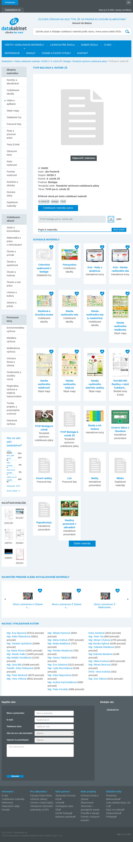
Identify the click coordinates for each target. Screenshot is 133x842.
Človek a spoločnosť (12, 263)
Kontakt (82, 53)
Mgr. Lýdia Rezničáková (60, 668)
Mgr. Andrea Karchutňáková (62, 682)
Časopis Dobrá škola (41, 795)
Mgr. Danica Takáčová (59, 657)
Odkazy (31, 53)
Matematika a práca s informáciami (14, 241)
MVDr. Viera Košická (99, 671)
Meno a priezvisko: (16, 713)
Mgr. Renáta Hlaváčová (60, 650)
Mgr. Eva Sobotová (57, 664)
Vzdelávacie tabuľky (13, 92)
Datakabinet (7, 61)
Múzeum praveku (64, 816)
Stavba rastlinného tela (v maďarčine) (94, 315)
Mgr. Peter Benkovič (17, 675)
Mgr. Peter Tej (96, 636)
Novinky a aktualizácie (13, 82)
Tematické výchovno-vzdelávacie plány (89, 61)
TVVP (63, 201)
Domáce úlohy (11, 194)
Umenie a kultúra (12, 294)
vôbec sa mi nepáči (12, 478)
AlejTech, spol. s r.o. (53, 835)
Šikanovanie (87, 802)
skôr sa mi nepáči (11, 471)
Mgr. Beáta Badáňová (59, 643)
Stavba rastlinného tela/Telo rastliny (95, 384)
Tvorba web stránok (10, 835)
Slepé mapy (13, 110)
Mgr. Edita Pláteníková (18, 636)
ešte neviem (10, 464)
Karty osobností (12, 163)
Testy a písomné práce (11, 134)
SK (128, 2)
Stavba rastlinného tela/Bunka (120, 326)
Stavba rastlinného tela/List (69, 384)
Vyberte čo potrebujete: (18, 740)
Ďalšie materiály (82, 543)
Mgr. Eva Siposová (16, 633)
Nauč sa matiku (114, 809)
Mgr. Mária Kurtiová (99, 661)
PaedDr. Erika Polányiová (20, 668)
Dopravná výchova (12, 422)
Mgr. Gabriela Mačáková (101, 647)
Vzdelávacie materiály (13, 799)
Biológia (67, 61)
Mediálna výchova (11, 340)
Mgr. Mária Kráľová (57, 640)
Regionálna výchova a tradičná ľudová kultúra (14, 391)
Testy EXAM (13, 144)
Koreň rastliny (44, 478)
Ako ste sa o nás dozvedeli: (20, 733)
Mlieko (120, 478)
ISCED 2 (45, 61)
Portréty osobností (12, 173)
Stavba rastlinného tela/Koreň (44, 384)
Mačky (94, 478)
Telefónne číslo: (14, 726)
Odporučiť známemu (83, 158)
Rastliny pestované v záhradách (69, 524)
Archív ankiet (12, 491)
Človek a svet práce (14, 284)
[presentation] (32, 765)
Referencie (12, 53)
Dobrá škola (89, 44)
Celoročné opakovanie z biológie (44, 268)
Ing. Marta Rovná (16, 650)
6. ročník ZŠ (56, 61)
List (69, 478)
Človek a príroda (11, 253)
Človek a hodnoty (11, 274)
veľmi (9, 451)
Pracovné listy (14, 124)
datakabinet (113, 709)
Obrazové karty (12, 153)
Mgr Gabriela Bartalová (101, 654)
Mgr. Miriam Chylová (99, 640)
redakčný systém (29, 835)
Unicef (58, 802)
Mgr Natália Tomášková (19, 657)
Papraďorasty (44, 522)
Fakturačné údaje (11, 806)
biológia (54, 201)
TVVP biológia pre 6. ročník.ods (56, 219)
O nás (107, 44)
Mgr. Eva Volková (98, 678)
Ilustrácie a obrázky (12, 184)
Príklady (110, 816)
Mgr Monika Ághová (99, 643)
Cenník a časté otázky (56, 53)
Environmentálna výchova (15, 329)
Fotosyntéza (69, 264)
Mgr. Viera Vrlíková (16, 678)
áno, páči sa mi (10, 456)
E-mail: (10, 720)
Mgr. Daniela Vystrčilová (19, 643)
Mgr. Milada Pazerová (59, 633)
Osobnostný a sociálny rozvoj (14, 376)
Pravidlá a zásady (90, 813)
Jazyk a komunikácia (13, 229)
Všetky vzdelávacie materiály (24, 44)
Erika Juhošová (97, 633)
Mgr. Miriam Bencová (99, 664)
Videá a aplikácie (11, 102)
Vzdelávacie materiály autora (58, 208)
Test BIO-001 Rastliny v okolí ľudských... (120, 384)
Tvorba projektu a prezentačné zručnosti (13, 408)
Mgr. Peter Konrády (58, 689)
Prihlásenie (10, 2)
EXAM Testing (62, 813)
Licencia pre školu (62, 44)
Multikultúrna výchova (13, 350)
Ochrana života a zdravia (11, 362)
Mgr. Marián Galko (16, 654)
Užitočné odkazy (38, 799)
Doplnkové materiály (12, 204)
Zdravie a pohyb (11, 304)
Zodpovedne (112, 813)
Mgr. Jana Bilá (14, 664)
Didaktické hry (14, 117)
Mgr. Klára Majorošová (59, 675)
